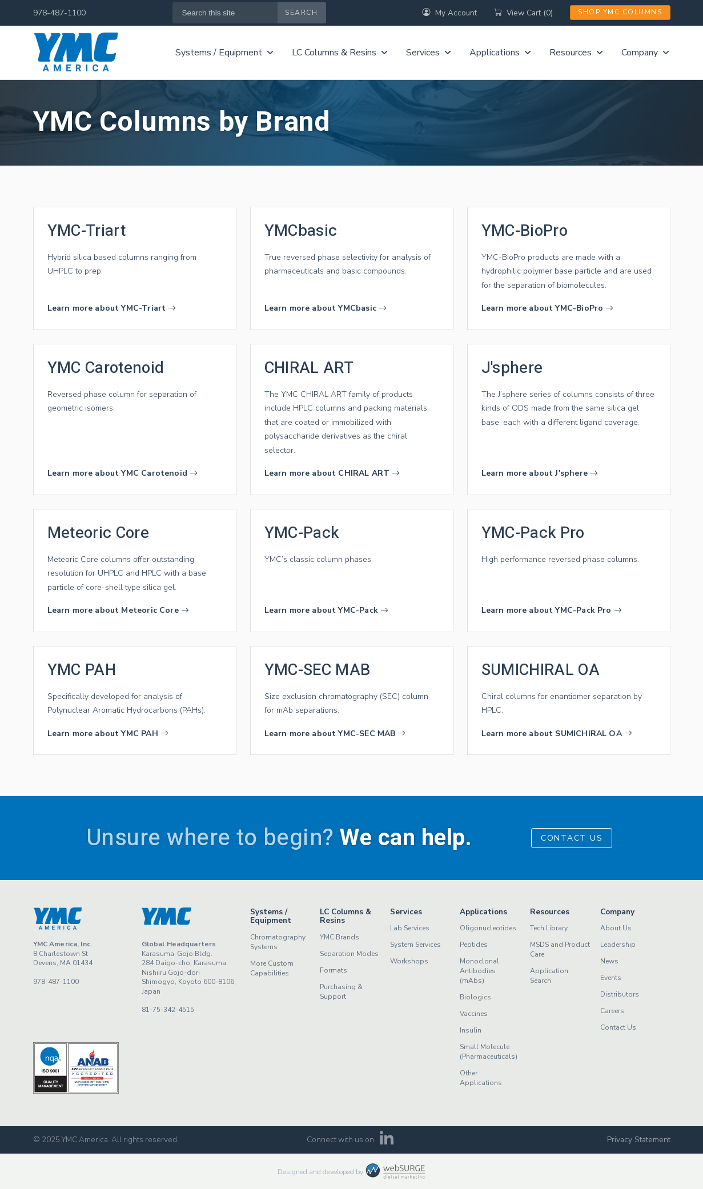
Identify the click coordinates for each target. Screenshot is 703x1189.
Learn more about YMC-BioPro (547, 308)
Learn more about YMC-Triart (111, 308)
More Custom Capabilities (272, 968)
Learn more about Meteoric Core (118, 610)
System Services (415, 944)
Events (610, 977)
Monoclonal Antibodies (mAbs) (479, 971)
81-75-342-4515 (168, 1009)
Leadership (618, 944)
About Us (616, 928)
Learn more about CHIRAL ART (332, 473)
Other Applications (481, 1078)
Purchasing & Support (341, 991)
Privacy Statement (638, 1139)
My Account (449, 12)
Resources (576, 52)
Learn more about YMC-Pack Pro (551, 610)
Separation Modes (349, 953)
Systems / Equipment (225, 52)
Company (645, 52)
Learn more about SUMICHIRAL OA (556, 733)
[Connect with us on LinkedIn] (386, 1141)
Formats (333, 970)
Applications (500, 52)
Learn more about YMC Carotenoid (122, 473)
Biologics (475, 997)
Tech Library (549, 928)
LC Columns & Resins (340, 52)
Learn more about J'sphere (539, 473)
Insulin (470, 1030)
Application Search (549, 975)
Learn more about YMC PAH (107, 733)
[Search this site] (225, 12)
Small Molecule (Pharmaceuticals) (488, 1051)
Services (429, 52)
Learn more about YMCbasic (325, 308)
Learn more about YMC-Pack (326, 610)
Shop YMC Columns (620, 12)
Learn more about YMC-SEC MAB (335, 733)
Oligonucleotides (488, 928)
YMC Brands (339, 937)
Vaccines (474, 1013)
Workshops (409, 961)
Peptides (474, 944)
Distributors (619, 994)
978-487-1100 (59, 12)
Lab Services (409, 928)
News (609, 961)
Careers (612, 1010)
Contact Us (572, 838)
